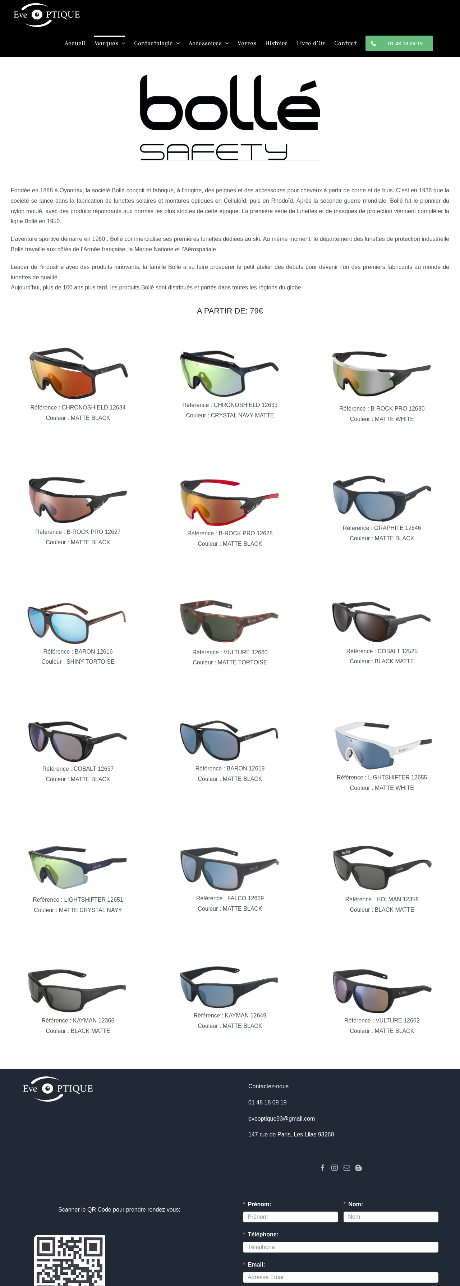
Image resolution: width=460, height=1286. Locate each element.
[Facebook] (322, 1167)
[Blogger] (358, 1167)
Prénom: (259, 1204)
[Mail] (347, 1167)
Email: (256, 1265)
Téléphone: (263, 1234)
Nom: (355, 1204)
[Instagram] (334, 1167)
